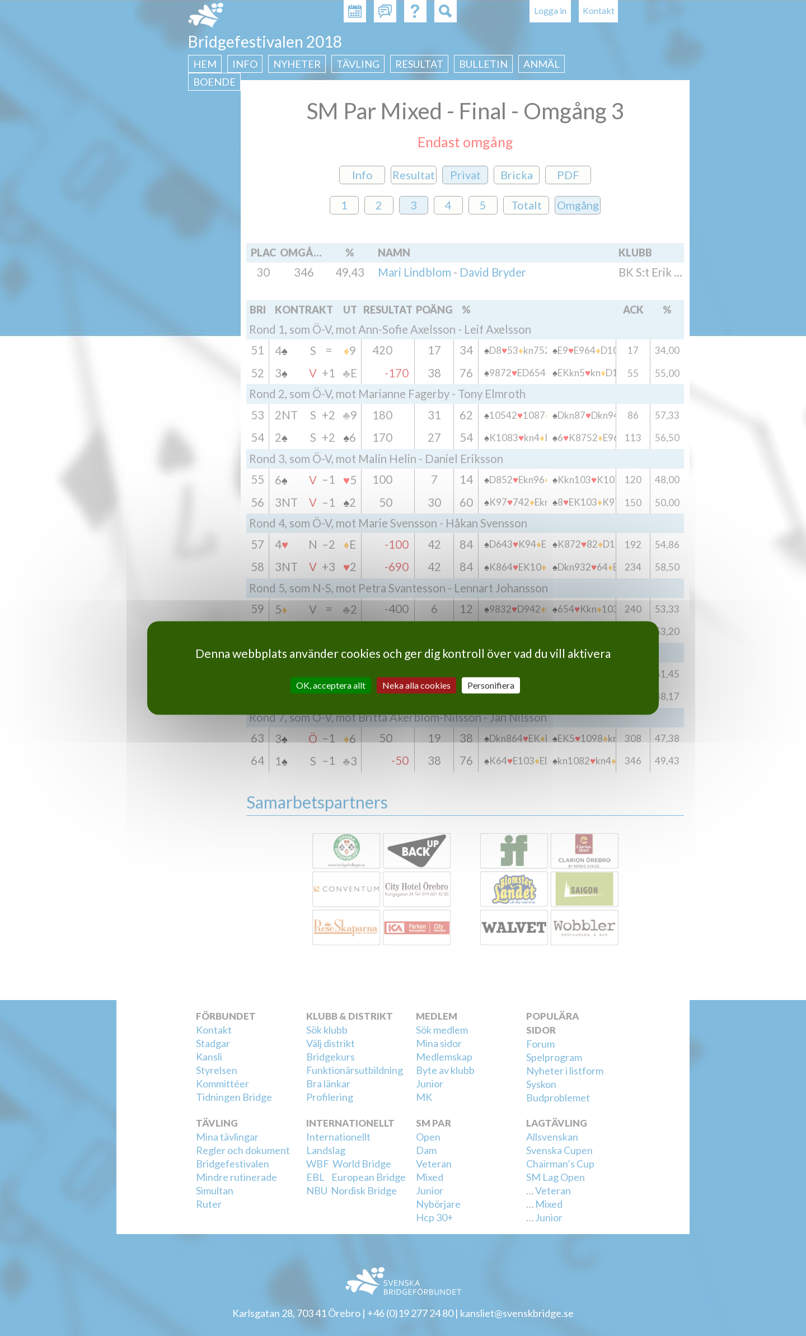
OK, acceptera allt (330, 685)
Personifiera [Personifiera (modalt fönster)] (490, 685)
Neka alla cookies (416, 685)
